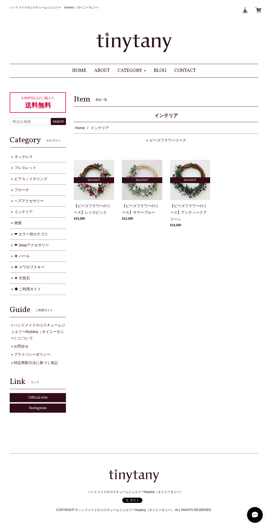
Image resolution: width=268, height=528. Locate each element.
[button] (132, 70)
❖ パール (22, 256)
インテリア (23, 212)
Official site (38, 397)
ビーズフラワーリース (167, 140)
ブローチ (21, 190)
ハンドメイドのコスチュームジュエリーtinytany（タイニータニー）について (38, 331)
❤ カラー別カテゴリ (31, 234)
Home (80, 128)
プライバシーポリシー (32, 354)
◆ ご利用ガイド (27, 289)
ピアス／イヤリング (30, 179)
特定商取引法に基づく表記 (36, 363)
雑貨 (18, 223)
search (58, 121)
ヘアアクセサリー (29, 201)
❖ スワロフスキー (29, 267)
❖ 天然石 (22, 278)
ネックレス (23, 157)
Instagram (38, 408)
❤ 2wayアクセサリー (31, 245)
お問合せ (21, 346)
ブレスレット (25, 168)
